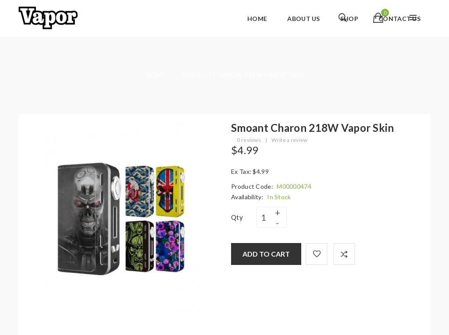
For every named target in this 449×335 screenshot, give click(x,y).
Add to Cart (266, 254)
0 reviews (249, 140)
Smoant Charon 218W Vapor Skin (243, 75)
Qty (237, 217)
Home (155, 75)
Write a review (289, 140)
